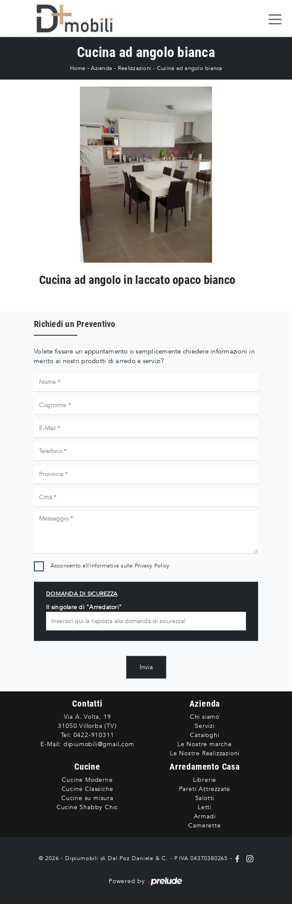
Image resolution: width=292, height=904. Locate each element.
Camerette (204, 825)
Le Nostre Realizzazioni (204, 753)
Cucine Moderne (87, 780)
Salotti (205, 798)
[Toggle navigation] (275, 19)
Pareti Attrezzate (205, 789)
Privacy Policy (152, 566)
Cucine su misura (87, 798)
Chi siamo (204, 717)
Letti (205, 807)
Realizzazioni (134, 68)
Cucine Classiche (87, 789)
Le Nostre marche (204, 744)
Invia (146, 667)
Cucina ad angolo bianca (189, 68)
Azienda (101, 68)
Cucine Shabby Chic (87, 807)
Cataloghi (204, 735)
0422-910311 (93, 735)
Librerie (204, 780)
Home (78, 68)
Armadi (205, 816)
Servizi (205, 726)
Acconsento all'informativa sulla (109, 566)
